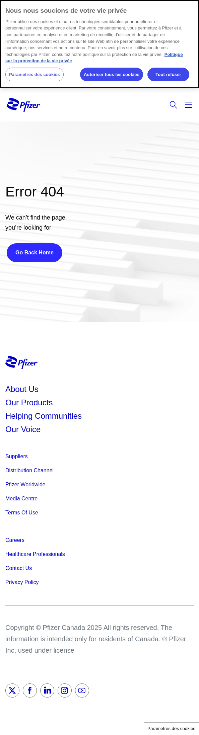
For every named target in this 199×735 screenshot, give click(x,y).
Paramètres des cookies (171, 728)
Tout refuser (168, 74)
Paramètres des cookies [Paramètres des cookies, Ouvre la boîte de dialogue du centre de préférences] (34, 74)
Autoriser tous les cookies (111, 74)
